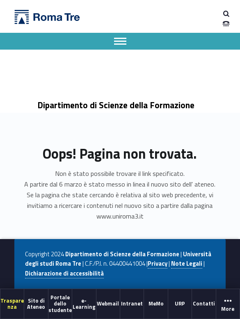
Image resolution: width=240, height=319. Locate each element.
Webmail (108, 303)
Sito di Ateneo (36, 303)
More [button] (228, 304)
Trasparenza (12, 303)
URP (180, 303)
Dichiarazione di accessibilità (64, 273)
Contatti (204, 303)
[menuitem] (12, 304)
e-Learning (84, 303)
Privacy (157, 263)
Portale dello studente (60, 303)
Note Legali (186, 263)
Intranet (132, 303)
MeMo (156, 303)
